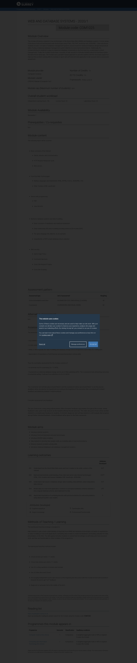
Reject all (42, 344)
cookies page (47, 335)
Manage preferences (78, 344)
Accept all (93, 344)
